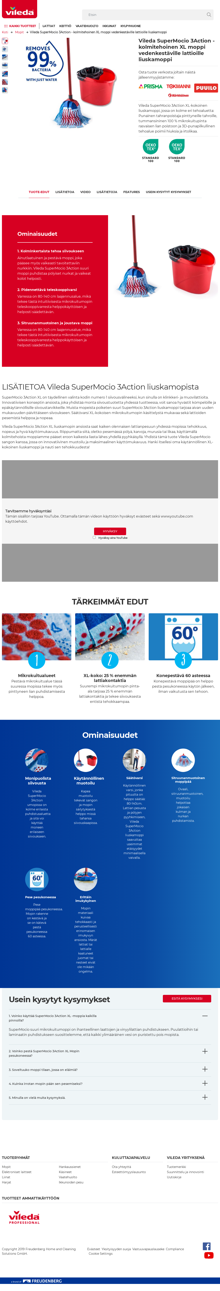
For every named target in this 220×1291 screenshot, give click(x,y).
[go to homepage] (19, 9)
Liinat (6, 1184)
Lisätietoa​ (64, 192)
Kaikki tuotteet (22, 26)
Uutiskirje (174, 1184)
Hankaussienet (70, 1174)
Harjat (6, 1189)
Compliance (175, 1256)
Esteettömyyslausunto (129, 1179)
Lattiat (49, 26)
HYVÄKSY (110, 531)
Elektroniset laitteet (17, 1179)
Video (85, 192)
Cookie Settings (101, 1261)
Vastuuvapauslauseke (148, 1256)
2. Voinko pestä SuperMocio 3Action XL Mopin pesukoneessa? (44, 1060)
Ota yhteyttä (121, 1174)
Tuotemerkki (176, 1174)
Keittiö (65, 26)
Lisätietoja (107, 192)
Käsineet (65, 1179)
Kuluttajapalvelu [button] (131, 1165)
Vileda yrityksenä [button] (186, 1165)
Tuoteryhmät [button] (16, 1165)
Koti (5, 32)
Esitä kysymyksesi (187, 1006)
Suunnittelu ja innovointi (185, 1179)
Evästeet (93, 1256)
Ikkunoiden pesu (71, 1189)
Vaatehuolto (87, 26)
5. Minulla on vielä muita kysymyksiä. (37, 1105)
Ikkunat (109, 26)
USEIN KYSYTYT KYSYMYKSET (168, 192)
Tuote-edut (39, 192)
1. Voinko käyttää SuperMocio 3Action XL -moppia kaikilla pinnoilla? (52, 1025)
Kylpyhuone (131, 26)
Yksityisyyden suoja (116, 1256)
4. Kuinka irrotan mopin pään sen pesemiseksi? (45, 1091)
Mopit (19, 32)
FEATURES (131, 192)
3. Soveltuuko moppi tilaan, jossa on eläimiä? (43, 1077)
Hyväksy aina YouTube (110, 537)
